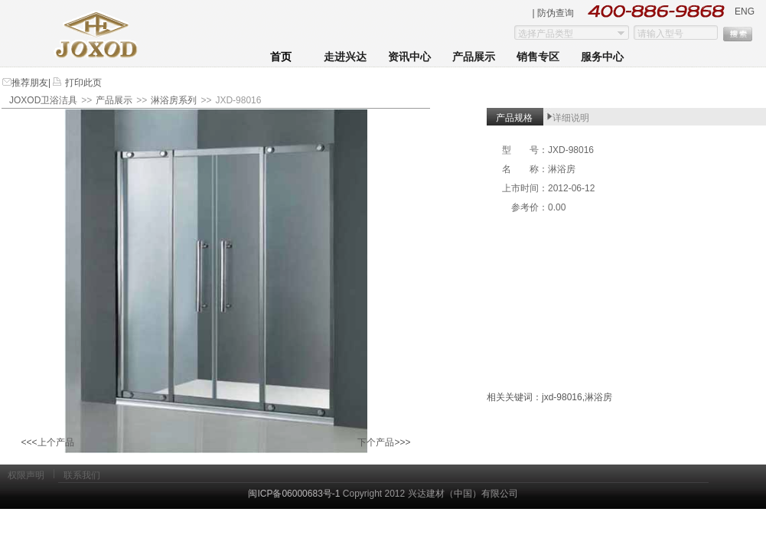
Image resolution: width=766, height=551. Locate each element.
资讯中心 (409, 57)
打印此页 (81, 82)
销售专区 (538, 57)
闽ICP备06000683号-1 (294, 493)
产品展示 (473, 57)
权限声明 (26, 475)
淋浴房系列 (174, 100)
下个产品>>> (383, 442)
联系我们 (82, 475)
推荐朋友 (29, 82)
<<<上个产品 (47, 442)
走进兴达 (345, 57)
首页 (281, 57)
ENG (745, 11)
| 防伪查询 (553, 13)
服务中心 (602, 57)
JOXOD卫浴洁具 (43, 100)
